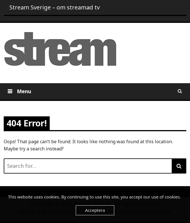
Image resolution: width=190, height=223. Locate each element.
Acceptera (95, 210)
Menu (23, 91)
